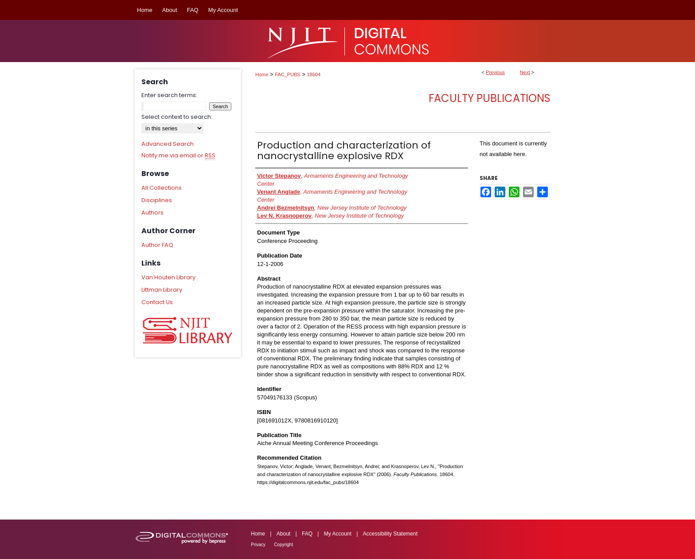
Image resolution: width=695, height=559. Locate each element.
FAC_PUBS (287, 74)
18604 (314, 74)
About (283, 534)
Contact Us (157, 302)
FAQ (307, 534)
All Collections (161, 188)
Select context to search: (176, 117)
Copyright (283, 544)
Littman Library (161, 289)
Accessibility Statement (390, 534)
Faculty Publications (490, 98)
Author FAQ (157, 245)
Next (525, 72)
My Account (337, 534)
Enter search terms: (169, 95)
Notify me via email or (178, 155)
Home (261, 74)
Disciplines (156, 200)
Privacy (258, 544)
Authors (152, 212)
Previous (495, 72)
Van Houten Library (168, 277)
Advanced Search (167, 144)
